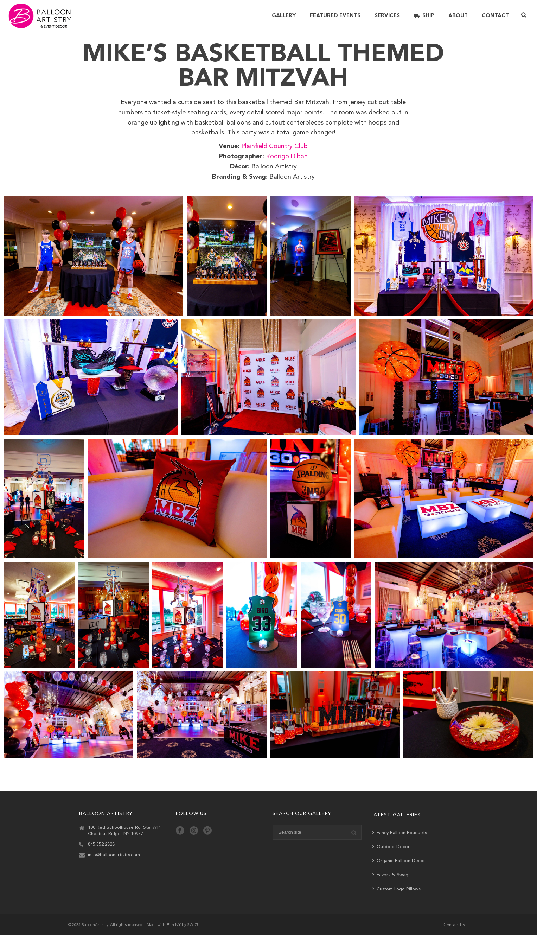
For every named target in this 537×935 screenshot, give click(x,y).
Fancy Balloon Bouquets (399, 832)
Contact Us (454, 925)
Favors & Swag (390, 874)
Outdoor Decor (391, 846)
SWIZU (193, 925)
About (458, 16)
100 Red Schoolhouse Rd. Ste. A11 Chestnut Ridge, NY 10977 (124, 830)
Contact (495, 16)
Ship (424, 16)
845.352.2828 (101, 844)
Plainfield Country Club (274, 146)
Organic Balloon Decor (398, 860)
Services (387, 16)
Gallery (284, 16)
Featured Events (335, 16)
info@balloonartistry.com (114, 855)
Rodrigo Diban (287, 156)
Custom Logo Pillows (396, 888)
